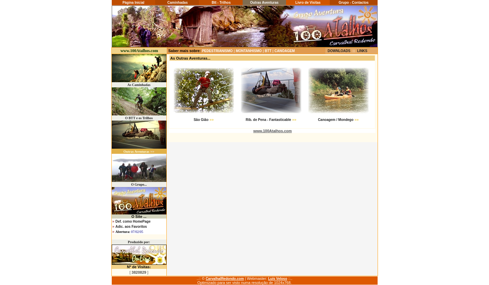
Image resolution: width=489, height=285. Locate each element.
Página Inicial (133, 2)
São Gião (201, 120)
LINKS (362, 51)
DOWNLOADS (339, 51)
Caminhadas (177, 2)
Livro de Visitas (308, 2)
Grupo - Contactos (354, 2)
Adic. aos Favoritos (131, 226)
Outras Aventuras (264, 2)
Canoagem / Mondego (335, 120)
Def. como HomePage (133, 221)
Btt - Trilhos (221, 2)
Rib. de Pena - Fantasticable (268, 120)
